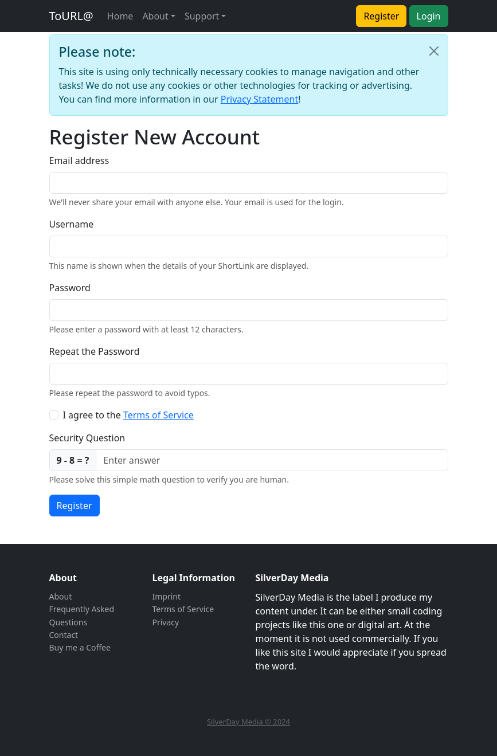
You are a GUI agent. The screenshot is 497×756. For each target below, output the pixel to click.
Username (71, 224)
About (155, 16)
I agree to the (128, 415)
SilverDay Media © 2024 (248, 721)
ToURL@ (71, 15)
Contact (64, 634)
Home (120, 16)
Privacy (165, 622)
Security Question (87, 438)
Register (381, 16)
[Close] (434, 51)
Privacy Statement (260, 99)
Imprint (166, 596)
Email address (79, 160)
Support (202, 16)
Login (429, 16)
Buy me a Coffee (80, 647)
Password (70, 287)
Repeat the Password (94, 351)
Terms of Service (158, 415)
